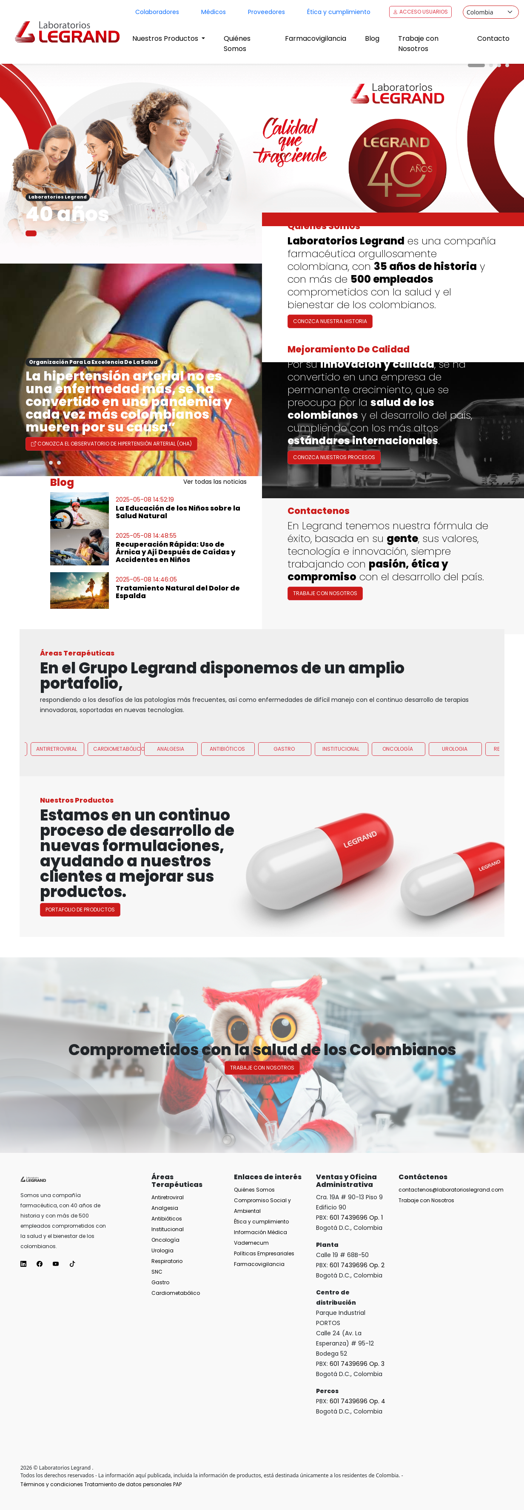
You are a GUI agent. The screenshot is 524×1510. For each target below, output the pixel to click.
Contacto (493, 38)
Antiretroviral (56, 790)
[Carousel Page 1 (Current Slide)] (476, 65)
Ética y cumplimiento (338, 12)
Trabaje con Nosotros (418, 44)
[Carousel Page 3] (499, 65)
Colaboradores (157, 12)
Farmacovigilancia (315, 38)
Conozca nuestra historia (330, 321)
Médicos (213, 12)
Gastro (284, 790)
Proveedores (266, 12)
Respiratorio (166, 1261)
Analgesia (170, 790)
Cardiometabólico (117, 790)
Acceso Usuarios (420, 11)
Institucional (340, 790)
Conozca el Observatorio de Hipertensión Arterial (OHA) (111, 443)
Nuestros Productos (166, 38)
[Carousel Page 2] (491, 65)
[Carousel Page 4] (507, 65)
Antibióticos (227, 790)
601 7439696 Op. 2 (357, 1265)
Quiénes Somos (237, 44)
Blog (372, 38)
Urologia (454, 790)
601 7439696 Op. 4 (357, 1401)
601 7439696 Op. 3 (357, 1364)
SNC (156, 1271)
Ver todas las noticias (215, 481)
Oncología (397, 790)
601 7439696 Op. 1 (356, 1217)
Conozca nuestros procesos (334, 498)
